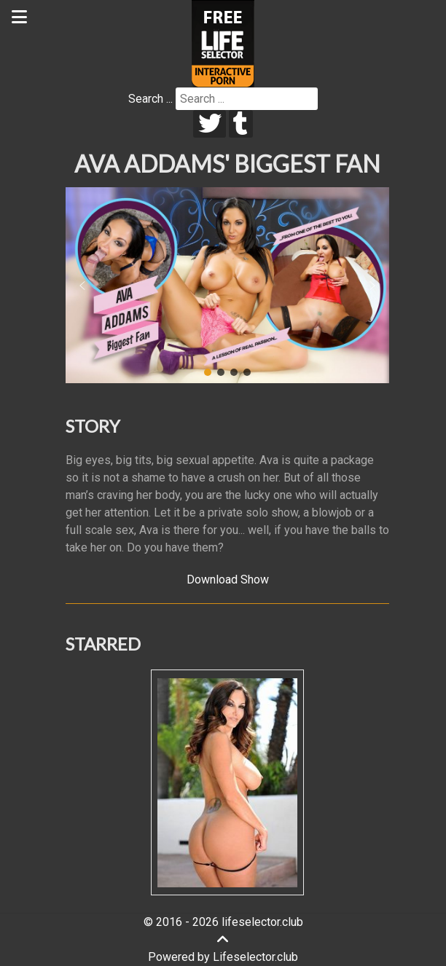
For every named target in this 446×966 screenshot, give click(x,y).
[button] (82, 285)
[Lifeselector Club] (223, 43)
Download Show (228, 579)
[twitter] (209, 124)
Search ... (150, 99)
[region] (227, 285)
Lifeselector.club (255, 957)
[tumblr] (241, 124)
